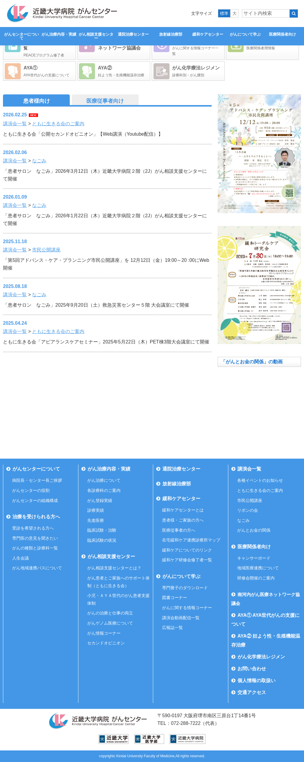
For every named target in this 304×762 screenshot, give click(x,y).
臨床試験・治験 (101, 530)
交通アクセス (252, 692)
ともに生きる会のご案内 (58, 123)
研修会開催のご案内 (256, 578)
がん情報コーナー (104, 633)
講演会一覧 (15, 123)
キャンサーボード (253, 558)
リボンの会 (247, 510)
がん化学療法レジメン (261, 656)
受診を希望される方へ (33, 528)
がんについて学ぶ (245, 34)
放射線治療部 (170, 34)
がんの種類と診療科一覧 (35, 548)
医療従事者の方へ (178, 530)
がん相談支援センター (96, 36)
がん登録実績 (99, 500)
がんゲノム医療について (110, 623)
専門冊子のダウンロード (185, 587)
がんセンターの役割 (31, 490)
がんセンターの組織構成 (35, 500)
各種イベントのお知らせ (260, 480)
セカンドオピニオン (106, 643)
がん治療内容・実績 (59, 34)
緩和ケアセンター (207, 34)
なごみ (39, 160)
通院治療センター (133, 34)
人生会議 (20, 558)
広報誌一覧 (172, 627)
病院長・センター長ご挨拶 (37, 480)
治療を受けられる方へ (36, 516)
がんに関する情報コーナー (187, 607)
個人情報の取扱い (257, 680)
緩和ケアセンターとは (183, 510)
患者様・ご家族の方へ (183, 520)
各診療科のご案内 (104, 490)
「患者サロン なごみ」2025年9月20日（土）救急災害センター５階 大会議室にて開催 (96, 305)
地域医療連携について (258, 567)
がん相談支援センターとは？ (114, 567)
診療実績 (95, 510)
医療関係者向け (282, 34)
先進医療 (95, 520)
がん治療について (104, 480)
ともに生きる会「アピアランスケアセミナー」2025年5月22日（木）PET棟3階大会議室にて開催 (106, 341)
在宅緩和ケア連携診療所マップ (191, 540)
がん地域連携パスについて (37, 567)
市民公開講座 (46, 249)
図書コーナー (174, 597)
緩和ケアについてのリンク (187, 550)
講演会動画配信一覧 (181, 617)
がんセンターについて (21, 36)
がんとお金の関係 (253, 530)
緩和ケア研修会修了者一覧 (187, 559)
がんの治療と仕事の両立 (110, 613)
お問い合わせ (252, 668)
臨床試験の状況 (101, 540)
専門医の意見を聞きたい (35, 538)
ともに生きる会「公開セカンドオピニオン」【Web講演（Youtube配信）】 (83, 134)
